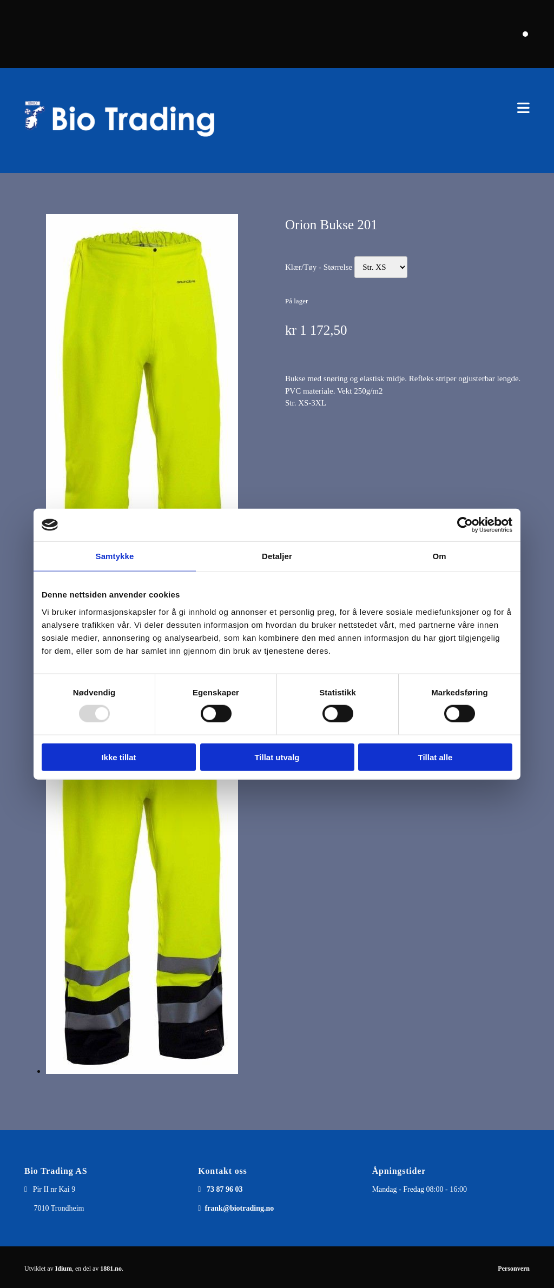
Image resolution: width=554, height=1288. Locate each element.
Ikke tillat (118, 756)
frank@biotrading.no (239, 1208)
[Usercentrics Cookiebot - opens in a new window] (465, 525)
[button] (386, 108)
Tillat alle (435, 756)
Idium (63, 1268)
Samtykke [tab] (115, 556)
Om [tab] (439, 556)
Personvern (514, 1268)
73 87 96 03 (225, 1189)
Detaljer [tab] (277, 556)
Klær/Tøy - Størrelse (318, 267)
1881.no (111, 1268)
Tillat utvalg (276, 756)
